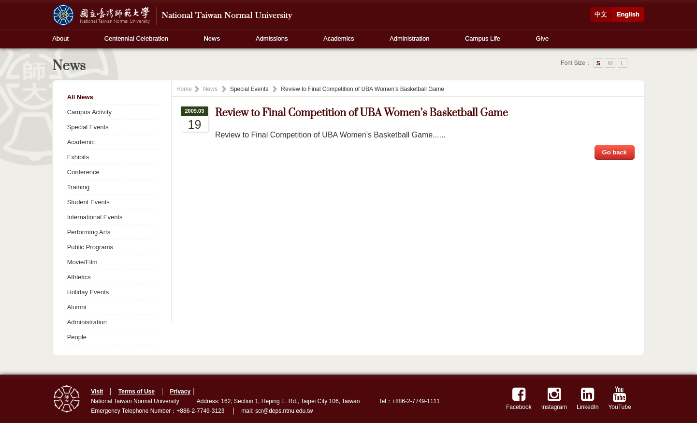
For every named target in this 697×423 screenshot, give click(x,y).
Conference (83, 172)
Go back (614, 152)
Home (184, 89)
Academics (338, 38)
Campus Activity (89, 112)
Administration (409, 38)
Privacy (180, 391)
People (77, 337)
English (628, 14)
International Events (95, 217)
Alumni (77, 307)
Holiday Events (88, 292)
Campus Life (482, 38)
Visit (97, 391)
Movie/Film (82, 262)
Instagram (554, 398)
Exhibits (78, 157)
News (211, 38)
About (60, 38)
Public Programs (90, 247)
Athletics (79, 277)
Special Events (88, 127)
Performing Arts (89, 232)
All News (80, 97)
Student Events (88, 202)
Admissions (272, 38)
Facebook (519, 398)
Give (542, 38)
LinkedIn (587, 398)
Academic (81, 142)
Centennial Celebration (136, 38)
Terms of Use (136, 391)
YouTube (619, 398)
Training (78, 187)
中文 (601, 14)
